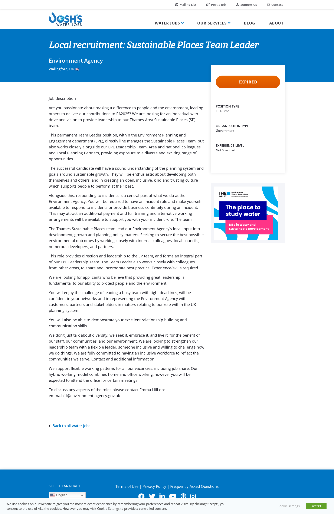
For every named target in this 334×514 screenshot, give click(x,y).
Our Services (212, 23)
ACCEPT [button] (316, 506)
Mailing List (185, 5)
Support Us (246, 5)
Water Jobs (167, 23)
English (58, 495)
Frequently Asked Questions (194, 486)
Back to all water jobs (70, 425)
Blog (249, 23)
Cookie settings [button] (289, 506)
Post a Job (216, 5)
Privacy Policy (154, 486)
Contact (275, 5)
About (276, 23)
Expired (248, 82)
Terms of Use (126, 486)
